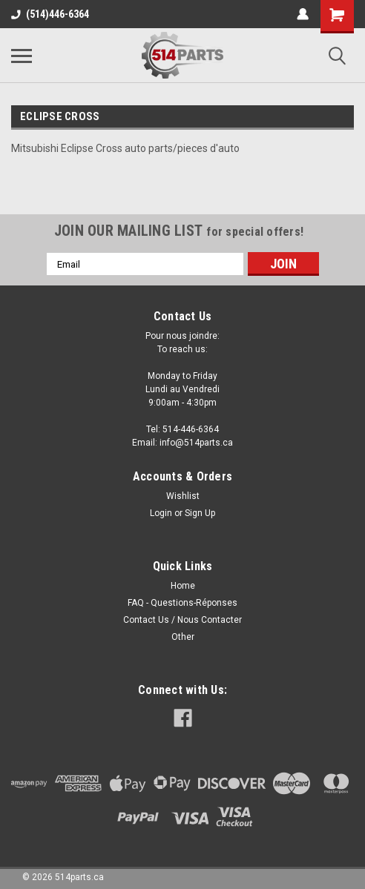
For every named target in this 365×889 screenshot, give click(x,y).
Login (161, 513)
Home (183, 586)
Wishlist (183, 496)
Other (182, 637)
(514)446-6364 (50, 14)
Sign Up (200, 513)
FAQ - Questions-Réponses (182, 603)
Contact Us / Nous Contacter (182, 620)
